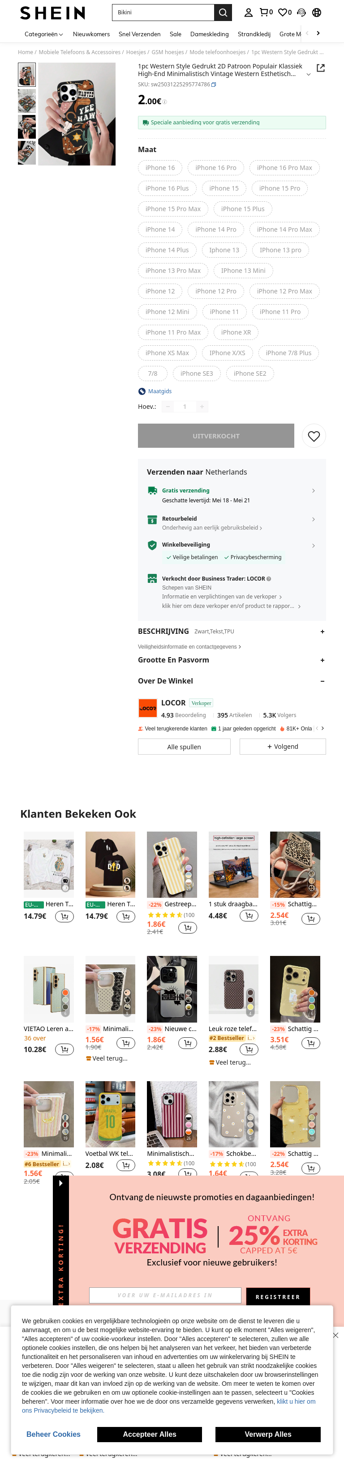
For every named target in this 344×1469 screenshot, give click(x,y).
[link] (265, 12)
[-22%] (155, 905)
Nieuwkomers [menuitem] (91, 34)
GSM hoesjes (168, 52)
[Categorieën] (44, 33)
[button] (163, 12)
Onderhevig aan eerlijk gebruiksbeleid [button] (210, 527)
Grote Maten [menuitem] (297, 34)
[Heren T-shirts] (49, 865)
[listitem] (48, 886)
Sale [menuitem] (175, 34)
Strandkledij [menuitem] (254, 34)
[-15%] (278, 905)
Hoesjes (136, 52)
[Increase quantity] (202, 406)
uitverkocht (216, 435)
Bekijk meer (172, 1216)
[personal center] (248, 12)
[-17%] (93, 1029)
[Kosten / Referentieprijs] (164, 102)
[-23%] (155, 1029)
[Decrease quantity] (168, 406)
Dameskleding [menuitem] (209, 34)
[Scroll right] (318, 33)
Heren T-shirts (49, 904)
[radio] (160, 167)
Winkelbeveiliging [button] (186, 545)
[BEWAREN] (314, 436)
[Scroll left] (307, 33)
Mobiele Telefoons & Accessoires (80, 52)
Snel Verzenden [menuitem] (140, 34)
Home (25, 52)
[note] (109, 1058)
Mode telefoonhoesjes (217, 52)
